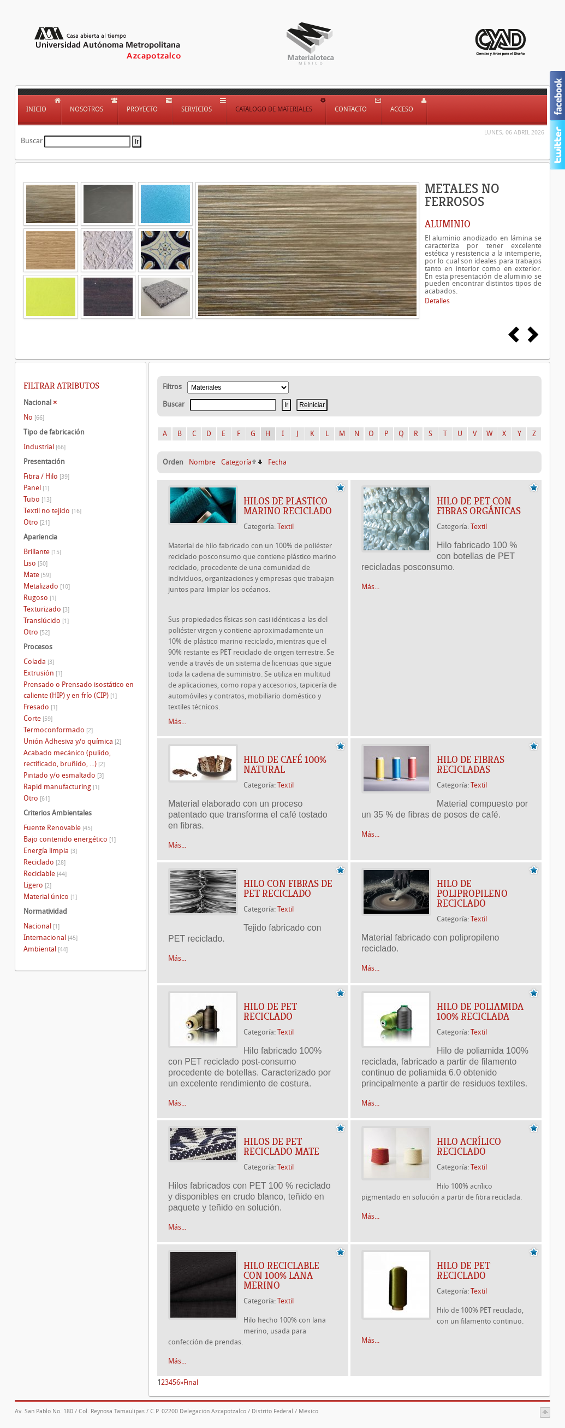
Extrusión (42, 673)
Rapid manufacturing (61, 787)
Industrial (44, 447)
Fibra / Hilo (46, 476)
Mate (37, 575)
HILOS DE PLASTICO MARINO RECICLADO (287, 506)
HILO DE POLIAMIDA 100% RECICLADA (480, 1011)
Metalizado (46, 586)
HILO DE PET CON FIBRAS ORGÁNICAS (479, 506)
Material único (50, 896)
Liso (35, 563)
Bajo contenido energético (69, 839)
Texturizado (46, 609)
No (33, 417)
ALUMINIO (448, 224)
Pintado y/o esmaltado (63, 775)
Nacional (41, 926)
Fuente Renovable (57, 828)
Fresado (40, 707)
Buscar (32, 141)
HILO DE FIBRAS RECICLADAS (470, 764)
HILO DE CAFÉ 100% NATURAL (284, 764)
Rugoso (39, 597)
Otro (36, 522)
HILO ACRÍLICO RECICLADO (469, 1146)
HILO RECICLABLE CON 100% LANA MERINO (281, 1275)
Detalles (437, 301)
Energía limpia (50, 851)
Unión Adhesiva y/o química (72, 741)
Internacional (50, 937)
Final (190, 1382)
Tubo (37, 499)
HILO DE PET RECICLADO (270, 1011)
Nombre (202, 462)
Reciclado (44, 862)
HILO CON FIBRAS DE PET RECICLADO (287, 889)
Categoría (236, 462)
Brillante (42, 552)
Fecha (277, 462)
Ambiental (45, 949)
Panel (36, 488)
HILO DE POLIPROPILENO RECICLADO (472, 893)
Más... (177, 722)
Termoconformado (58, 730)
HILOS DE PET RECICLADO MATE (281, 1146)
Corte (37, 718)
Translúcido (46, 620)
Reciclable (45, 873)
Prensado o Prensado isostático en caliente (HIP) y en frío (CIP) (78, 690)
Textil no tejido (52, 511)
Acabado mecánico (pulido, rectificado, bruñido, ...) (67, 758)
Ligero (37, 885)
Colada (38, 661)
